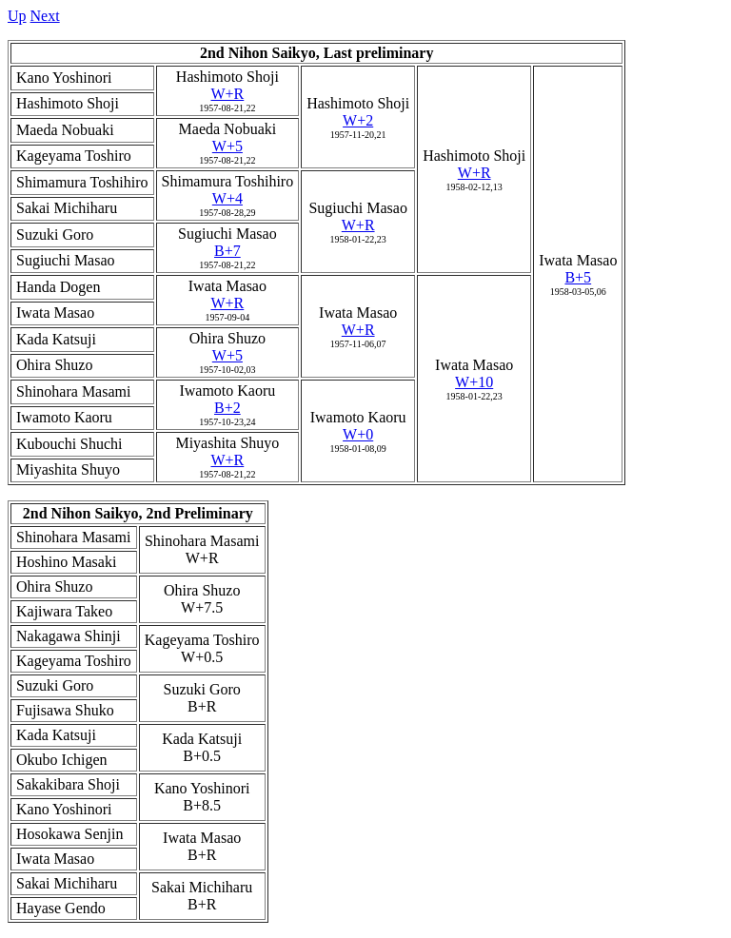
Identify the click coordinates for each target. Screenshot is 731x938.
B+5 (577, 277)
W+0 (358, 434)
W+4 (227, 198)
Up (17, 16)
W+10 (474, 382)
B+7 (227, 251)
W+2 (358, 120)
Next (45, 16)
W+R (227, 94)
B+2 (227, 408)
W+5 (227, 146)
